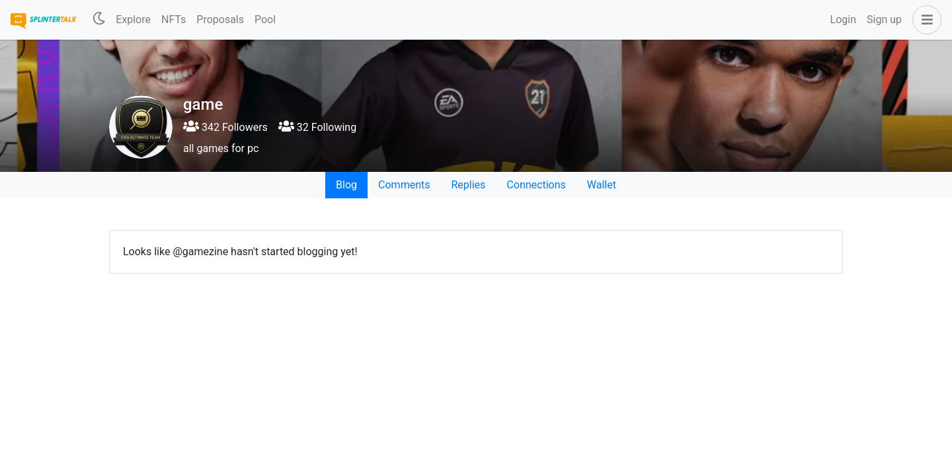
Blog (346, 184)
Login (843, 19)
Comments (404, 184)
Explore (133, 19)
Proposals (220, 19)
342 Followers (225, 127)
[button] (924, 19)
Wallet (601, 184)
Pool (265, 19)
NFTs (173, 19)
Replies (468, 184)
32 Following (317, 127)
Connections (535, 184)
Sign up (884, 19)
